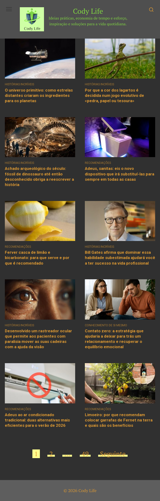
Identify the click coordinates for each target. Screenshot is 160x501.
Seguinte (113, 453)
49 (85, 453)
